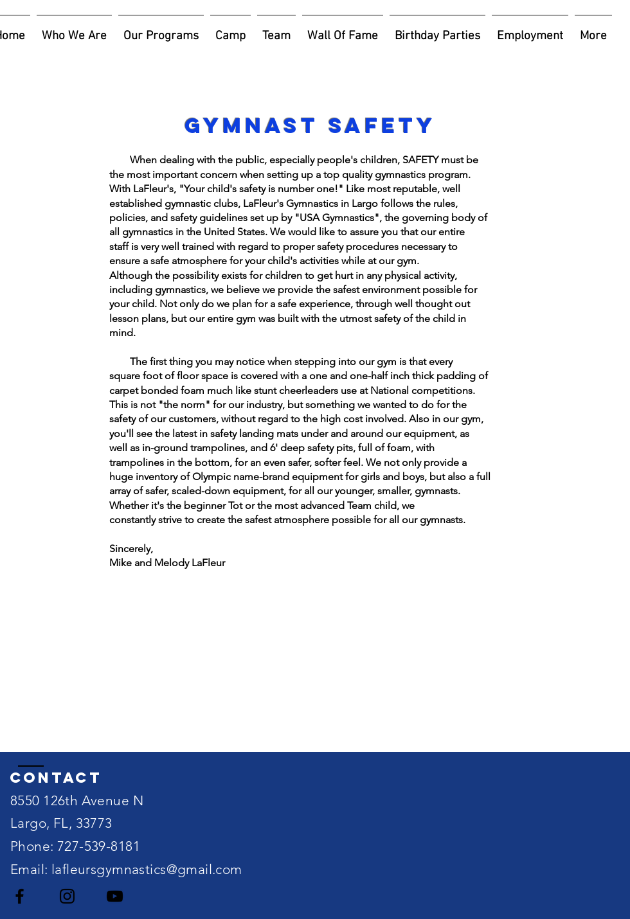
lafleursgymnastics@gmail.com (146, 869)
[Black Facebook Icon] (20, 896)
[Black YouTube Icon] (115, 896)
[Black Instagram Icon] (67, 896)
